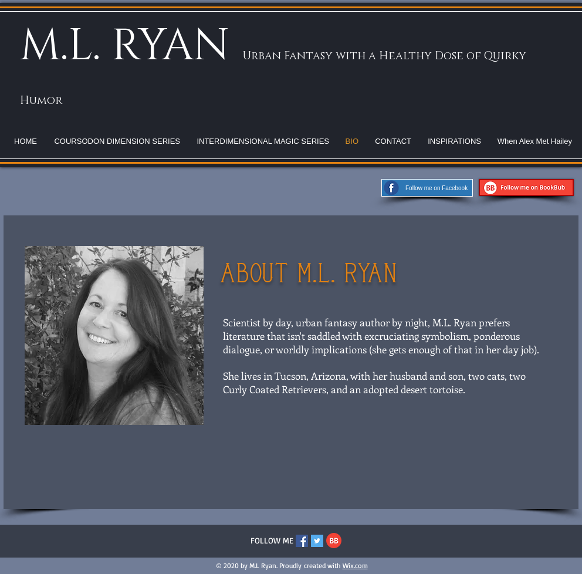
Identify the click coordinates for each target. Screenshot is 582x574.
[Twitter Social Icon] (317, 541)
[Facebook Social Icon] (302, 541)
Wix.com (355, 565)
